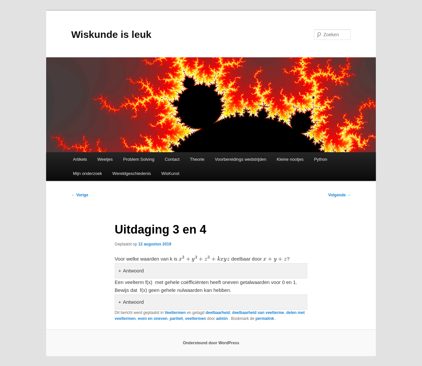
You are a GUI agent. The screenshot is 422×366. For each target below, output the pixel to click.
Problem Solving (139, 159)
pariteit (176, 318)
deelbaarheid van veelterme (258, 312)
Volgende (339, 195)
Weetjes (105, 159)
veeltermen (195, 318)
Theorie (197, 159)
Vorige (79, 195)
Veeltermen (175, 312)
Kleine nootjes (290, 159)
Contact (172, 159)
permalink (265, 318)
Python (320, 159)
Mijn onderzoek (87, 173)
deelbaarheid (217, 312)
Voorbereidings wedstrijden (240, 159)
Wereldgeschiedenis (131, 173)
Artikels (80, 159)
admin (222, 318)
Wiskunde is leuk (111, 34)
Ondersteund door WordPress (211, 343)
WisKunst (170, 173)
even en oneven (152, 318)
